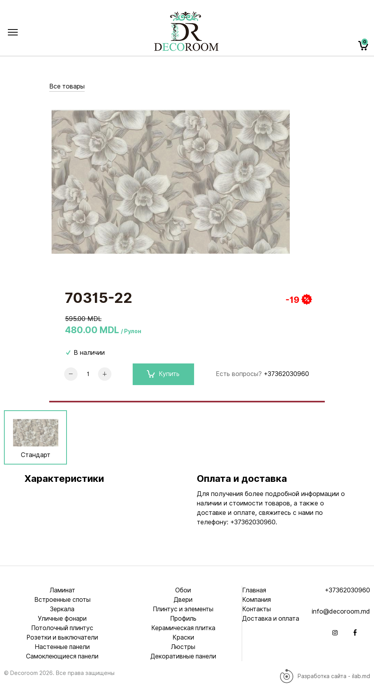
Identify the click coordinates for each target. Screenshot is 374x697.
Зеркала (62, 609)
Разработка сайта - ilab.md (324, 676)
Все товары (67, 86)
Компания (257, 599)
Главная (254, 590)
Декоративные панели (183, 656)
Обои (183, 590)
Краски (183, 637)
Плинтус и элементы (183, 609)
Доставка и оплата (271, 618)
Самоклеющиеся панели (62, 656)
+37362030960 (286, 374)
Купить (163, 374)
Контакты (256, 609)
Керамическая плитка (183, 628)
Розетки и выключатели (62, 637)
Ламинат (62, 590)
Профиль (183, 618)
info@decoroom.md (341, 611)
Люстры (183, 647)
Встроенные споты (62, 599)
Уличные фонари (62, 618)
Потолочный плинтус (62, 628)
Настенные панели (62, 647)
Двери (183, 599)
